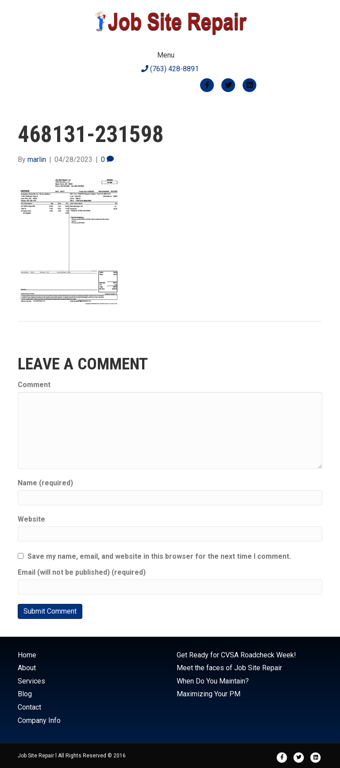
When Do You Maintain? (213, 681)
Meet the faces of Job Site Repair (229, 668)
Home (27, 655)
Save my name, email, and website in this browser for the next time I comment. (159, 556)
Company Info (39, 720)
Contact (29, 707)
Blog (25, 694)
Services (31, 681)
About (27, 668)
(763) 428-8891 (170, 69)
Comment (34, 384)
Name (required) (45, 483)
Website (31, 519)
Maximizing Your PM (208, 694)
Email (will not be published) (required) (82, 572)
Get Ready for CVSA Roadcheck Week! (236, 655)
